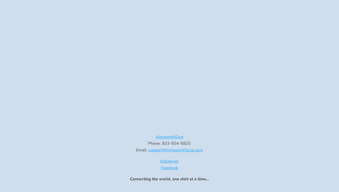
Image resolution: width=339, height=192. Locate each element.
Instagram (169, 161)
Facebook (169, 168)
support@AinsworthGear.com (175, 150)
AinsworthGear (170, 137)
